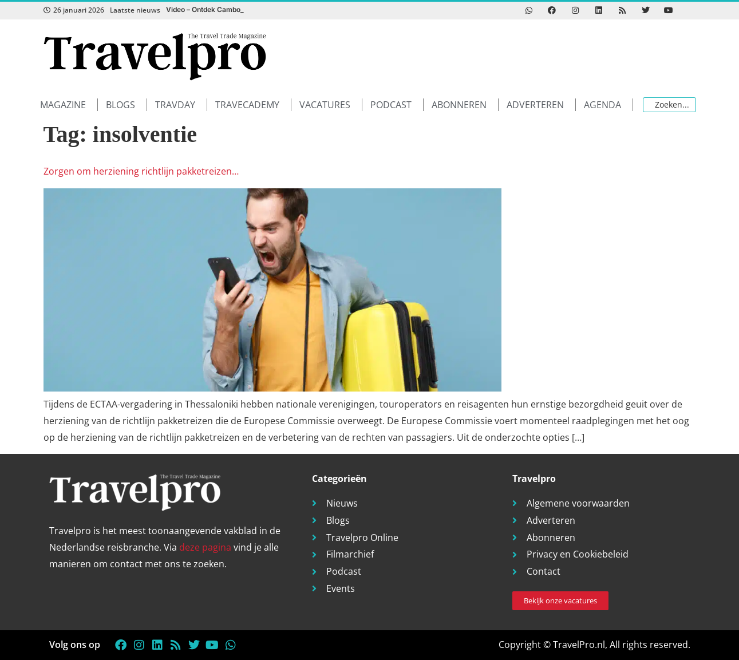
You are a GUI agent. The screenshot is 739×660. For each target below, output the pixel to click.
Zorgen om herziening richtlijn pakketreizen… (141, 171)
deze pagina (205, 547)
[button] (69, 105)
